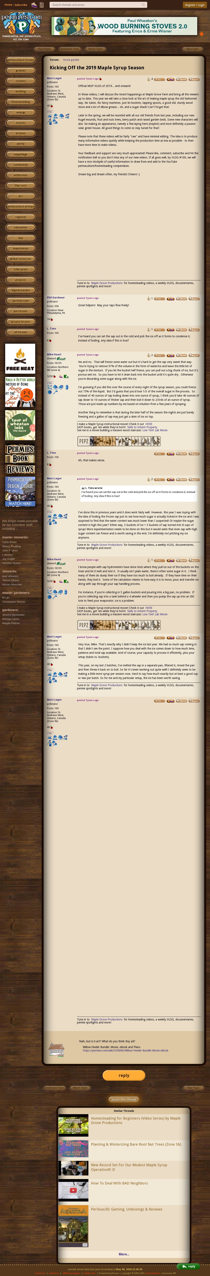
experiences (20, 248)
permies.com (21, 300)
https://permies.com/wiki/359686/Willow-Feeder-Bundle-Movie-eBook (125, 1050)
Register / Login (195, 5)
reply (124, 1075)
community (21, 164)
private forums (20, 321)
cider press (21, 269)
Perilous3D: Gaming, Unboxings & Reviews (126, 1209)
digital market (21, 290)
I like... (50, 112)
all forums (20, 332)
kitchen (20, 133)
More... (124, 1254)
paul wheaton (152, 1273)
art (21, 196)
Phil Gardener (56, 297)
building (21, 91)
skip (20, 238)
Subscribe (21, 4)
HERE (148, 424)
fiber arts (21, 185)
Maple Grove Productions (106, 283)
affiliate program (71, 1273)
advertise (54, 1273)
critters (21, 81)
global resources (20, 259)
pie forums (20, 311)
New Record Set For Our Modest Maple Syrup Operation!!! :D (129, 1167)
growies (21, 70)
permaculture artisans (20, 206)
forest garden (71, 59)
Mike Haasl (54, 354)
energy (20, 112)
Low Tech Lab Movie (154, 430)
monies (20, 123)
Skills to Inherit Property (142, 427)
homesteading (21, 102)
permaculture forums (20, 60)
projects (20, 280)
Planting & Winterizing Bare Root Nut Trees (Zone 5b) (136, 1144)
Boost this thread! (124, 1099)
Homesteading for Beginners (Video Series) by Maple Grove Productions (136, 1120)
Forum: (54, 59)
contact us (40, 1273)
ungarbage (20, 154)
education (20, 227)
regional (20, 217)
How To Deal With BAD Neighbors (119, 1183)
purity (20, 143)
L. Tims (51, 328)
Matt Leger (54, 78)
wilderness (20, 175)
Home (8, 4)
